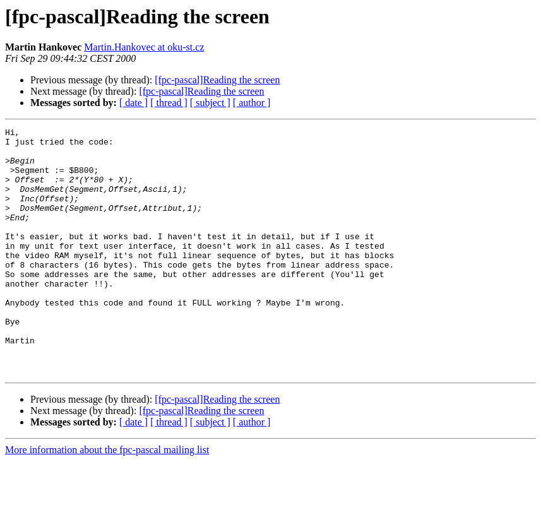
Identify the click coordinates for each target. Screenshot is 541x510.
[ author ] (252, 102)
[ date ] (133, 102)
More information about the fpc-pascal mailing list (107, 499)
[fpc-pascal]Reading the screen (217, 79)
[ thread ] (168, 102)
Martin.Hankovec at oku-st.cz (144, 47)
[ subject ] (210, 102)
